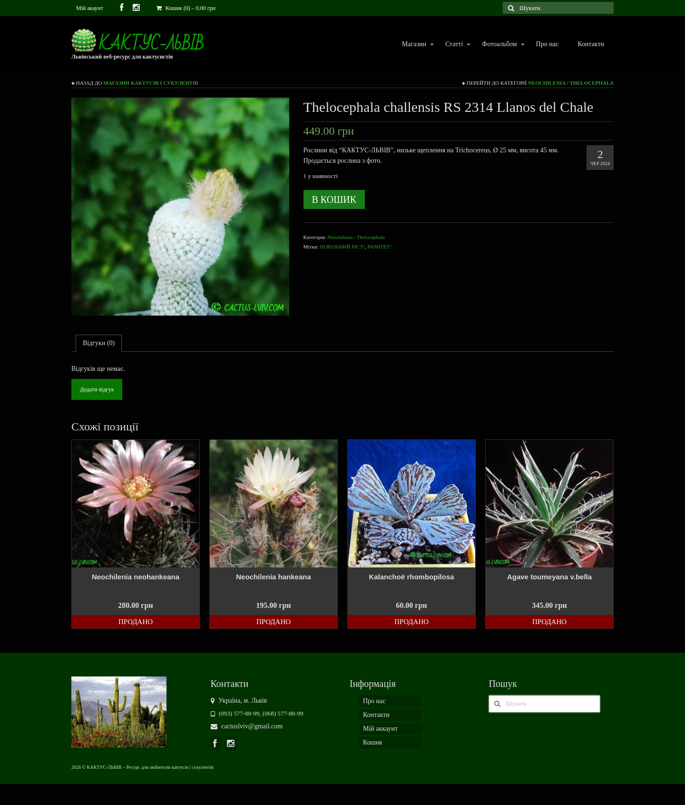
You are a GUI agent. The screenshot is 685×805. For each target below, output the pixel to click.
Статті (453, 44)
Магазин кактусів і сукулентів (150, 83)
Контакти (590, 44)
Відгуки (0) (99, 343)
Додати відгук (97, 389)
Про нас (547, 44)
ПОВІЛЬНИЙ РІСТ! (342, 246)
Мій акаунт (89, 8)
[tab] (99, 343)
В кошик (334, 199)
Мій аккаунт (380, 728)
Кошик (372, 742)
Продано (135, 622)
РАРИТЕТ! (379, 246)
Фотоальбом (498, 44)
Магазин (413, 44)
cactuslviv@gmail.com (247, 726)
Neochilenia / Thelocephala (571, 83)
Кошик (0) (186, 8)
